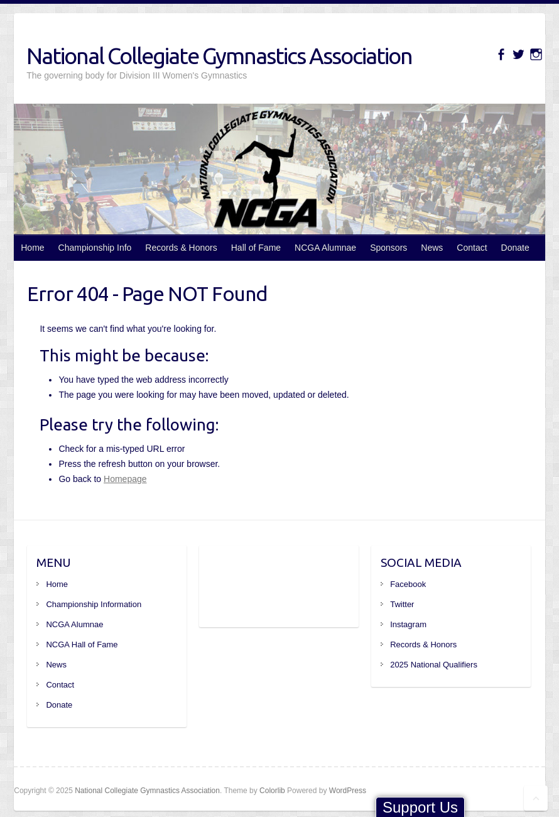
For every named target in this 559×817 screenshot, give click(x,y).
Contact (472, 248)
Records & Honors (181, 248)
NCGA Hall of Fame (81, 644)
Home (32, 248)
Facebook (408, 584)
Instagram (408, 624)
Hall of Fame (256, 248)
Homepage (125, 479)
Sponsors (388, 248)
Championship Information (93, 604)
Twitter (402, 604)
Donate (515, 248)
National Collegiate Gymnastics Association (219, 56)
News (432, 248)
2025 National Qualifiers (433, 664)
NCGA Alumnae (325, 248)
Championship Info (95, 248)
